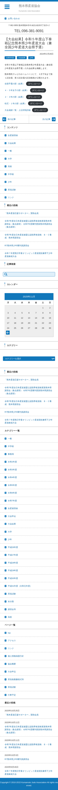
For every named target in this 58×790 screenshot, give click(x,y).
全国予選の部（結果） (15, 84)
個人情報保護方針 (16, 656)
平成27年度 (13, 555)
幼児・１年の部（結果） (16, 103)
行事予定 (12, 695)
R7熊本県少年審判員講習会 (17, 245)
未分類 (11, 601)
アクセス (12, 640)
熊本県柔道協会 (29, 6)
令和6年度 (12, 493)
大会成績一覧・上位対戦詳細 (18, 110)
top (9, 633)
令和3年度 (12, 469)
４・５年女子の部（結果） (17, 90)
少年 (31, 58)
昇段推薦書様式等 (16, 679)
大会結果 (21, 58)
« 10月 (8, 333)
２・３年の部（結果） (15, 97)
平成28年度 (13, 563)
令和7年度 (12, 501)
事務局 (11, 454)
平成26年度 (13, 547)
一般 (10, 151)
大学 (10, 159)
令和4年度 (12, 477)
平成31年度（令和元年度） (20, 586)
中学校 (11, 174)
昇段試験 (12, 190)
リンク (11, 197)
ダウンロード (34, 84)
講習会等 (12, 609)
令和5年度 (10, 58)
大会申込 (12, 516)
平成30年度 (13, 578)
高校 (10, 166)
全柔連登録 (13, 135)
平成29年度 (13, 570)
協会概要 (12, 664)
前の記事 (12, 119)
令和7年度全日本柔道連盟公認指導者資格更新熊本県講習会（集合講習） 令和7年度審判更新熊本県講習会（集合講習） (28, 224)
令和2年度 (12, 462)
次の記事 (46, 119)
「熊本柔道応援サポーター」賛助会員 (22, 213)
